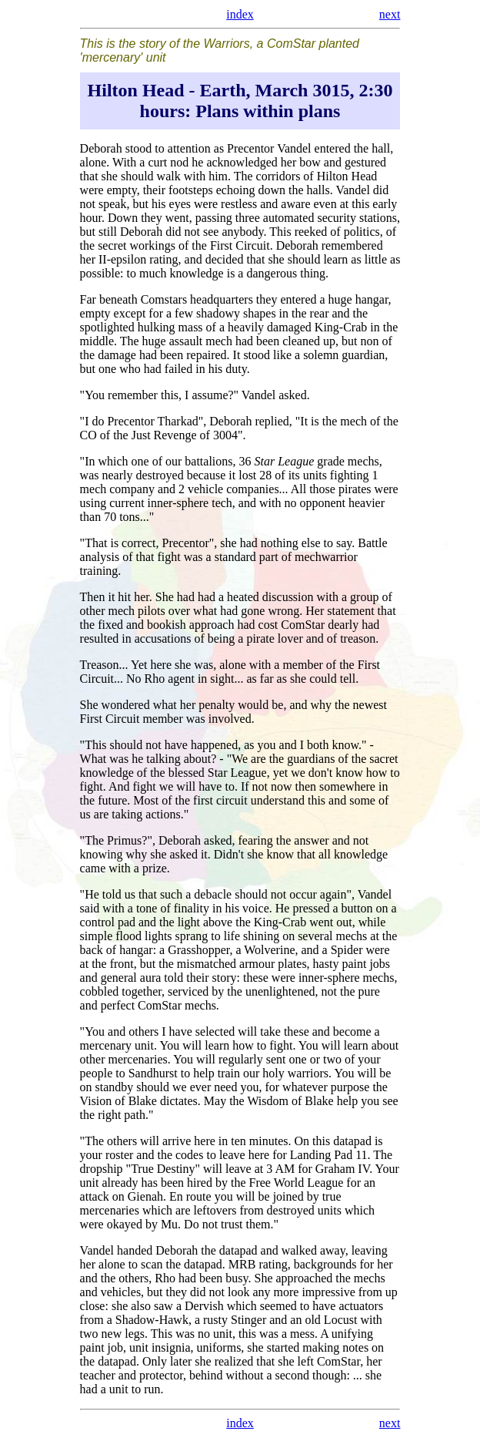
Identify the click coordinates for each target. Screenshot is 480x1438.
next (390, 14)
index (240, 14)
